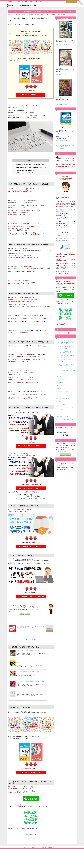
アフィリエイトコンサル (47, 11)
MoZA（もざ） (60, 385)
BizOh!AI (59, 374)
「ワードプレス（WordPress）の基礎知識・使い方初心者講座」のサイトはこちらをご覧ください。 (65, 147)
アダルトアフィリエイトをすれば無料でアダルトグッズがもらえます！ (31, 681)
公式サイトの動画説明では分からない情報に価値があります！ (29, 671)
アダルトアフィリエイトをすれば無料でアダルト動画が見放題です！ (31, 691)
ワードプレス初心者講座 (36, 11)
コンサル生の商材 (59, 409)
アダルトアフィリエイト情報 (62, 395)
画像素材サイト (60, 382)
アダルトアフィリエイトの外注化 (62, 398)
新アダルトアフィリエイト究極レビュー (64, 416)
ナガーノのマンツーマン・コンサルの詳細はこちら (31, 445)
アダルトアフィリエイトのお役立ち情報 (64, 340)
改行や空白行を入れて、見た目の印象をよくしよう (28, 170)
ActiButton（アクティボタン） (64, 379)
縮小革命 (59, 388)
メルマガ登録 (58, 11)
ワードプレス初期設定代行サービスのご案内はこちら (30, 596)
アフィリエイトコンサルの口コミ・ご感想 (64, 407)
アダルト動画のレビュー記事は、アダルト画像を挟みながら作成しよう (32, 164)
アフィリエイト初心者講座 (25, 11)
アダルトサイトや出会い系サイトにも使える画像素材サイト (29, 650)
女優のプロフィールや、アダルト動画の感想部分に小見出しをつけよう (32, 167)
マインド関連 (58, 401)
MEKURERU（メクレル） (63, 376)
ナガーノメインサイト (13, 11)
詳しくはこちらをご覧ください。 (65, 44)
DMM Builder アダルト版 (62, 391)
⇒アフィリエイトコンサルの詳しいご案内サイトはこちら (30, 498)
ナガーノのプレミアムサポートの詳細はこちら (31, 488)
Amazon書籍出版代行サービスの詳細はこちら (30, 546)
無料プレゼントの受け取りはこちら (31, 94)
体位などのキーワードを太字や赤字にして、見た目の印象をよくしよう (32, 172)
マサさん (59, 412)
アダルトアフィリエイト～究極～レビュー (64, 419)
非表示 (32, 160)
